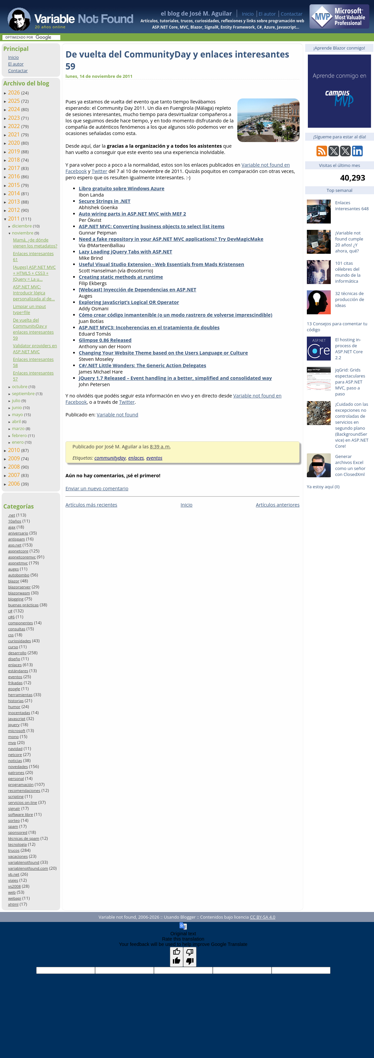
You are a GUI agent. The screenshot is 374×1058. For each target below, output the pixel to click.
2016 (14, 176)
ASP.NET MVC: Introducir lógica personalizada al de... (34, 293)
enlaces (15, 664)
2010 (14, 450)
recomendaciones (24, 790)
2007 (14, 475)
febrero (20, 435)
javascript (16, 718)
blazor (13, 580)
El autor (267, 14)
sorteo (14, 820)
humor (14, 706)
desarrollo (17, 652)
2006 (14, 483)
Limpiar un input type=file (29, 309)
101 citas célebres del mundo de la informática (347, 272)
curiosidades (19, 640)
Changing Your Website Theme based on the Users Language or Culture (163, 353)
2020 (14, 142)
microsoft (16, 730)
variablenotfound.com (28, 868)
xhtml (13, 904)
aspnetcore (18, 550)
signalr (14, 808)
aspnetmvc (18, 562)
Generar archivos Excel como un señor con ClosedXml (350, 465)
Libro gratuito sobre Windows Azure (122, 188)
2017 (14, 168)
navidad (15, 748)
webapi (14, 898)
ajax (11, 527)
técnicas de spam (23, 838)
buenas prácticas (23, 604)
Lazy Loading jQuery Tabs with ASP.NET (125, 251)
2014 (14, 193)
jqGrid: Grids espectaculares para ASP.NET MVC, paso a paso (350, 382)
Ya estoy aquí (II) (323, 487)
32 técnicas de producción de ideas (349, 299)
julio (17, 400)
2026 (14, 92)
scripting (16, 796)
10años (14, 521)
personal (16, 778)
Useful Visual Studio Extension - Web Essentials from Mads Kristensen (161, 264)
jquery (13, 724)
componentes (20, 622)
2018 (14, 159)
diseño (14, 658)
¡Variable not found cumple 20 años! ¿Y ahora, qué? (349, 242)
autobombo (18, 574)
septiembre (24, 393)
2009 (14, 458)
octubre (20, 386)
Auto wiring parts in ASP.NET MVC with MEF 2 (132, 214)
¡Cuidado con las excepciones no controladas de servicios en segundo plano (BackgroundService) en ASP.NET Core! (351, 425)
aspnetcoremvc (22, 556)
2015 (14, 185)
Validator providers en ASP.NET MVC (35, 349)
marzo (19, 428)
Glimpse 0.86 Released (105, 340)
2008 (14, 466)
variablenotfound (23, 862)
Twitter (99, 171)
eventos (15, 676)
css (11, 634)
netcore (15, 754)
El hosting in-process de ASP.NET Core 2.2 (349, 349)
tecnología (17, 844)
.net (11, 515)
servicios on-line (22, 802)
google (14, 688)
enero (18, 442)
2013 (14, 201)
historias (16, 700)
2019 (14, 151)
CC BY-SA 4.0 (262, 917)
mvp (12, 742)
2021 (14, 134)
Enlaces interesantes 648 (352, 206)
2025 (14, 100)
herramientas (20, 694)
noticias (15, 760)
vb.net (13, 874)
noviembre (23, 233)
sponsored (17, 832)
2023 (14, 117)
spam (13, 826)
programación (20, 784)
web (12, 892)
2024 (14, 109)
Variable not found (117, 414)
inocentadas (19, 712)
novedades (18, 766)
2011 (14, 218)
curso (13, 646)
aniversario (18, 532)
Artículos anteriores (278, 505)
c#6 (11, 616)
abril (17, 421)
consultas (16, 628)
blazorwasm (19, 592)
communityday (110, 458)
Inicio (248, 14)
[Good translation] (176, 957)
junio (17, 407)
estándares (18, 670)
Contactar (292, 14)
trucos (13, 850)
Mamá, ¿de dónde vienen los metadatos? (35, 243)
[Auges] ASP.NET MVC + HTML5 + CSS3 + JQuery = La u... (34, 273)
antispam (16, 538)
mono (13, 736)
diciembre (22, 226)
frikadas (15, 682)
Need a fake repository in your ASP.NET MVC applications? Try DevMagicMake (171, 239)
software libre (20, 814)
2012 (14, 210)
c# (10, 610)
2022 (14, 126)
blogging (15, 598)
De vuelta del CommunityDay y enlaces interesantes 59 (33, 329)
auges (13, 568)
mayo (18, 414)
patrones (16, 772)
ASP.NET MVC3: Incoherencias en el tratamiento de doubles (149, 327)
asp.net (14, 544)
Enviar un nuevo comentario (96, 488)
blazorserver (19, 586)
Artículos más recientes (91, 505)
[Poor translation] (189, 957)
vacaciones (18, 856)
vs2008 (14, 886)
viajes (13, 880)
